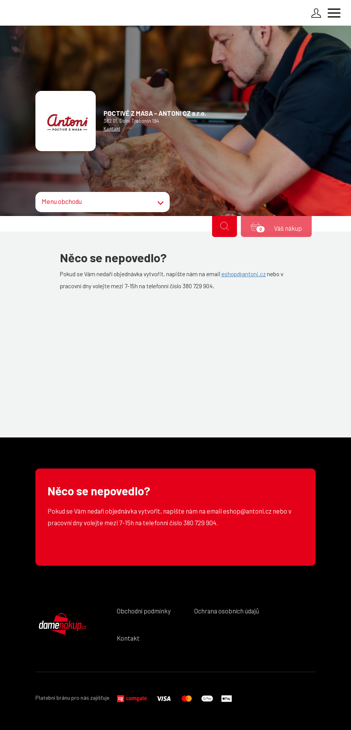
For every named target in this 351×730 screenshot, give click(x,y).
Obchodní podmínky (144, 611)
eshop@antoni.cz (243, 273)
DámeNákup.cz (62, 624)
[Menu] (335, 14)
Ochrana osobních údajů (226, 611)
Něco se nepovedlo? (98, 490)
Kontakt (112, 128)
